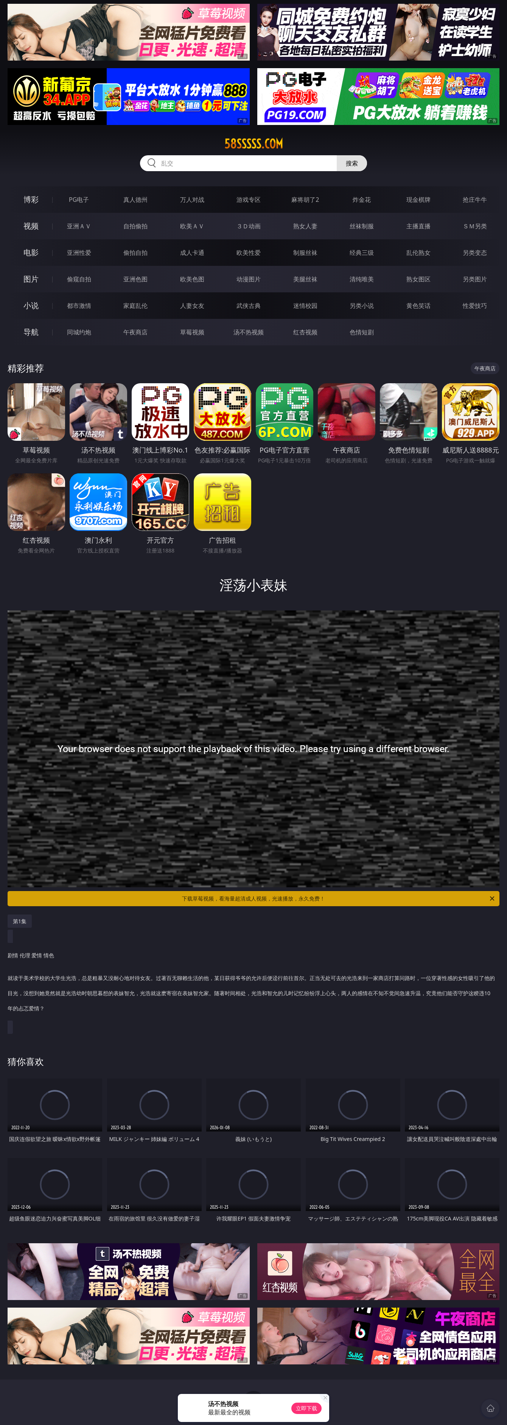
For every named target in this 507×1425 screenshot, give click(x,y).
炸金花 (362, 199)
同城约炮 (79, 332)
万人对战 (192, 199)
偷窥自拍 (79, 279)
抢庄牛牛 (475, 199)
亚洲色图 (135, 279)
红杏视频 (305, 332)
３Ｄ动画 (248, 226)
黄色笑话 (418, 305)
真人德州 (135, 199)
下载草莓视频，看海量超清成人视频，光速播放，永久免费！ (339, 898)
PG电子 (79, 199)
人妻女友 (192, 305)
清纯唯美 (362, 279)
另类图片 (475, 279)
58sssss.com (253, 143)
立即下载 (306, 1408)
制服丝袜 (305, 252)
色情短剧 (362, 332)
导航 (31, 332)
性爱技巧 (475, 305)
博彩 (31, 199)
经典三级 (362, 252)
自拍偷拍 (135, 226)
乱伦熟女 (418, 252)
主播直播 (418, 226)
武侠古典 (248, 305)
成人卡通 (192, 252)
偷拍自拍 (135, 252)
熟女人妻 (305, 226)
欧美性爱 (248, 252)
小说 (31, 305)
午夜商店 (135, 332)
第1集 (19, 921)
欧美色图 (192, 279)
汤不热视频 (248, 332)
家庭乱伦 (135, 305)
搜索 (352, 163)
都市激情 (79, 305)
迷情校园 (305, 305)
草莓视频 (192, 332)
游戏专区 (248, 199)
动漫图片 (248, 279)
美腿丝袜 (305, 279)
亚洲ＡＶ (79, 226)
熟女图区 (418, 279)
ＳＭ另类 (475, 226)
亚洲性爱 (79, 252)
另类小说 (362, 305)
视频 (31, 226)
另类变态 (475, 252)
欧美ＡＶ (192, 226)
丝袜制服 (362, 226)
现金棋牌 (418, 199)
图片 (31, 279)
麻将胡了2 (305, 199)
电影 (31, 252)
